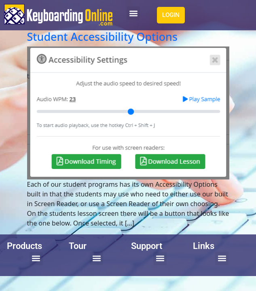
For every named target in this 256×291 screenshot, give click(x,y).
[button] (133, 13)
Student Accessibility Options (102, 36)
